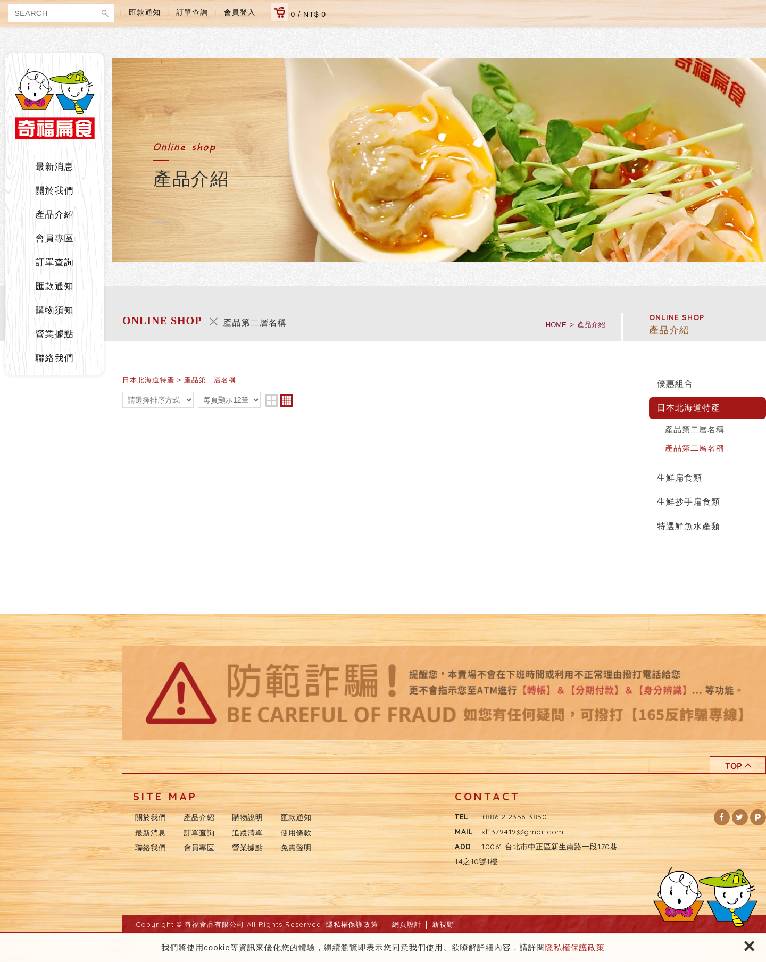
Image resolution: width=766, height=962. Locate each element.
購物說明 (247, 817)
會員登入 (240, 12)
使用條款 (296, 833)
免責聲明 (296, 847)
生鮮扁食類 (679, 477)
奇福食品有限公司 (55, 103)
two (271, 400)
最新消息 (55, 167)
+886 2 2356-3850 (514, 817)
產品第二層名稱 (695, 429)
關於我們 (55, 191)
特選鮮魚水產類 (688, 526)
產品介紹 (55, 215)
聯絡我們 (55, 358)
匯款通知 (145, 12)
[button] (722, 817)
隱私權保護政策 (575, 947)
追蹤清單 (247, 833)
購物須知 (55, 310)
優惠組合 (675, 383)
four (286, 400)
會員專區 (55, 238)
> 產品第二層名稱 (206, 380)
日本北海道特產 (688, 407)
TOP (738, 765)
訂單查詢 (192, 12)
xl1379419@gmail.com (522, 831)
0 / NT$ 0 (298, 12)
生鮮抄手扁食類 (688, 501)
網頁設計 (407, 924)
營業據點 (55, 334)
